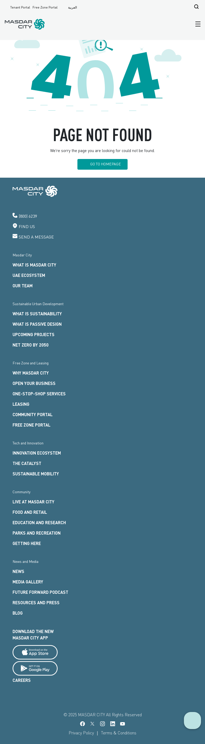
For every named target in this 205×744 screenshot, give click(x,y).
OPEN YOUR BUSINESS (34, 383)
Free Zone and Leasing (31, 363)
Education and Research (39, 522)
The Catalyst (27, 463)
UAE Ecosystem (29, 275)
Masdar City (22, 255)
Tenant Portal (20, 7)
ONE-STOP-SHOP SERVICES (39, 393)
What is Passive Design (37, 324)
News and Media (25, 561)
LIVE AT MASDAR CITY (33, 501)
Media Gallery (28, 581)
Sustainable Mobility (36, 473)
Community (21, 492)
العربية (72, 7)
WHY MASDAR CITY (31, 372)
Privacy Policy (81, 732)
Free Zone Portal (45, 7)
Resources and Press (36, 602)
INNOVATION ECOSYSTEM (37, 452)
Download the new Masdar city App (33, 634)
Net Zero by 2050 (31, 344)
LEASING (21, 404)
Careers (22, 680)
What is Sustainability (37, 313)
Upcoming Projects (33, 334)
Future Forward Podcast (40, 592)
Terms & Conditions (118, 732)
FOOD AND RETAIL (30, 512)
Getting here (27, 543)
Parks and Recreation (37, 532)
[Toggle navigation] (196, 24)
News (18, 571)
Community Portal (33, 414)
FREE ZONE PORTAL (31, 424)
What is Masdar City (34, 264)
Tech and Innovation (28, 443)
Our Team (23, 285)
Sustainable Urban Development (38, 303)
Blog (18, 612)
